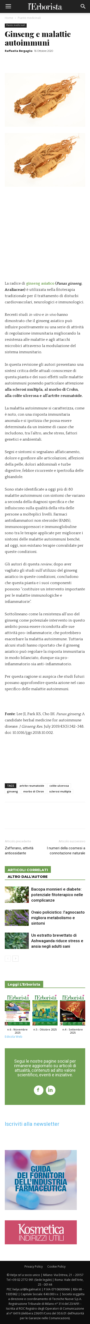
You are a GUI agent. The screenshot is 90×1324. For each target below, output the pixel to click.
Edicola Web (13, 1037)
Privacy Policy (33, 1266)
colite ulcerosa (59, 785)
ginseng (12, 791)
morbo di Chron (33, 791)
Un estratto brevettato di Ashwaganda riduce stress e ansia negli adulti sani (57, 941)
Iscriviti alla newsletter (32, 1124)
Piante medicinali (29, 18)
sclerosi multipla (60, 791)
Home (9, 18)
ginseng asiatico (40, 283)
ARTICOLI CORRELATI (28, 870)
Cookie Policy (56, 1266)
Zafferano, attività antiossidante (19, 850)
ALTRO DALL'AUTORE (28, 877)
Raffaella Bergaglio (18, 51)
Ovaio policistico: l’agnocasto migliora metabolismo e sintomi (58, 918)
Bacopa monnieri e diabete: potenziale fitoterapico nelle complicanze (57, 895)
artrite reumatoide (31, 785)
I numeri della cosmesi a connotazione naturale (66, 850)
